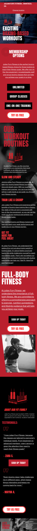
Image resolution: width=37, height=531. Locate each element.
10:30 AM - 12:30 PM (30, 528)
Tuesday (27, 524)
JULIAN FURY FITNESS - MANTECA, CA (28, 521)
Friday (26, 526)
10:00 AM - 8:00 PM (31, 524)
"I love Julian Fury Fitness (14, 435)
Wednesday (27, 525)
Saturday (27, 528)
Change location (18, 10)
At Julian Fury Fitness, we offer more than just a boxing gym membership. (16, 167)
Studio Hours (27, 522)
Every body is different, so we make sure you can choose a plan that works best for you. (17, 170)
